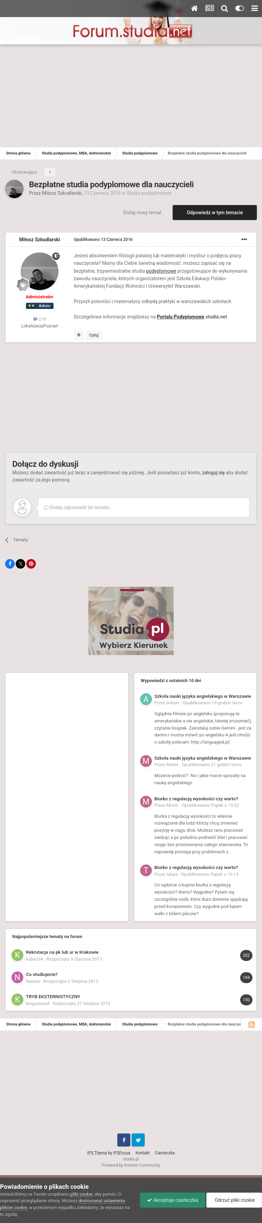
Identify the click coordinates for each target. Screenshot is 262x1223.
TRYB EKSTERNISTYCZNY (53, 996)
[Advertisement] (131, 96)
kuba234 (34, 959)
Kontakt (142, 1153)
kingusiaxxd (37, 1003)
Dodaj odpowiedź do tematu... (78, 507)
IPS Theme (97, 1153)
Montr (172, 764)
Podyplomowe (189, 317)
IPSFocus (121, 1153)
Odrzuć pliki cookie (234, 1200)
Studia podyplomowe (149, 193)
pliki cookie (81, 1194)
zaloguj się (213, 472)
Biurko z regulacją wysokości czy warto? (196, 798)
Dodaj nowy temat (142, 212)
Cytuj (94, 335)
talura (172, 874)
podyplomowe (161, 271)
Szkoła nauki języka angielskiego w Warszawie (203, 696)
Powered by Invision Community (131, 1165)
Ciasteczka (165, 1153)
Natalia (33, 981)
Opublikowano (103, 239)
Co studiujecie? (42, 974)
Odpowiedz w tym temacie (215, 212)
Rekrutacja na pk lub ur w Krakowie (62, 952)
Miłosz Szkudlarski (62, 193)
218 (39, 319)
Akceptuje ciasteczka (172, 1200)
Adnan (172, 702)
